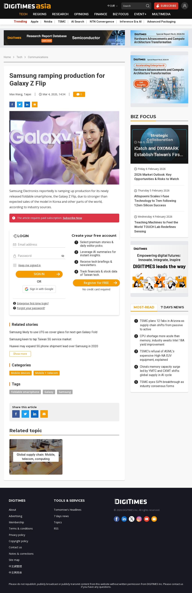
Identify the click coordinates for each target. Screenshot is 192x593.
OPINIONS (81, 14)
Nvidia (48, 21)
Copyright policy (18, 541)
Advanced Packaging (161, 21)
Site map (14, 560)
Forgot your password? (31, 308)
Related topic (25, 430)
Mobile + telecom (46, 373)
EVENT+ (140, 14)
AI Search (77, 21)
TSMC (62, 21)
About (12, 509)
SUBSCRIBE (166, 6)
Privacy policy (17, 535)
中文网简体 (15, 572)
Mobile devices (20, 373)
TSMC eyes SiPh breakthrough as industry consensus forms (162, 384)
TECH (23, 14)
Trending (20, 21)
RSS (56, 528)
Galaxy (48, 392)
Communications (38, 57)
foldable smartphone (25, 392)
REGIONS (39, 14)
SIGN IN (47, 274)
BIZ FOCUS (121, 14)
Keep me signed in (29, 265)
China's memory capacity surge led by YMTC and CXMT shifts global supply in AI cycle (160, 371)
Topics (58, 522)
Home (7, 57)
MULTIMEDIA (161, 14)
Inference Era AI (131, 21)
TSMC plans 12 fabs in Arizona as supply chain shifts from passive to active (162, 325)
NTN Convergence (102, 21)
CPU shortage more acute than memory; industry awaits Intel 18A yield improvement (162, 340)
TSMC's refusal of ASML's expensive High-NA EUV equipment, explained (157, 355)
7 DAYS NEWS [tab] (172, 307)
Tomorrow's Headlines (67, 509)
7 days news (61, 516)
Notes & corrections (21, 553)
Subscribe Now (72, 218)
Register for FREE (100, 283)
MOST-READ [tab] (144, 307)
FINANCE (100, 14)
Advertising (15, 516)
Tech (19, 57)
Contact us (15, 547)
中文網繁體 (15, 566)
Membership (16, 522)
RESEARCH (60, 14)
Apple (34, 21)
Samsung (65, 392)
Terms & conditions (21, 528)
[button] (39, 289)
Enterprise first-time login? (33, 303)
